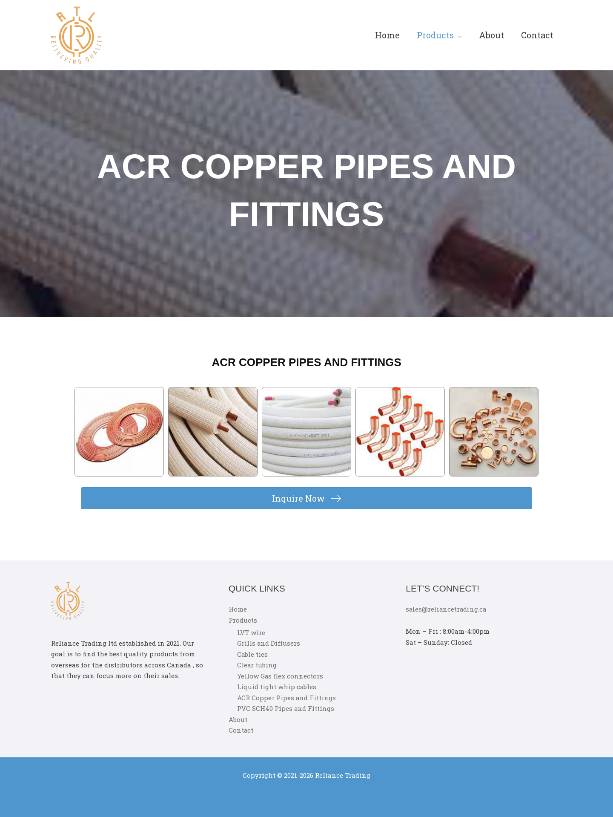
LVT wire (251, 632)
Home (387, 34)
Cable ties (252, 654)
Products (435, 34)
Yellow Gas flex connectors (280, 676)
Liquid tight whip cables (277, 687)
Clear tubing (257, 665)
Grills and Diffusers (269, 643)
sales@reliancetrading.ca (447, 609)
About (491, 34)
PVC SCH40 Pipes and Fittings (286, 708)
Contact (537, 34)
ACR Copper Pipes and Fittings (286, 697)
